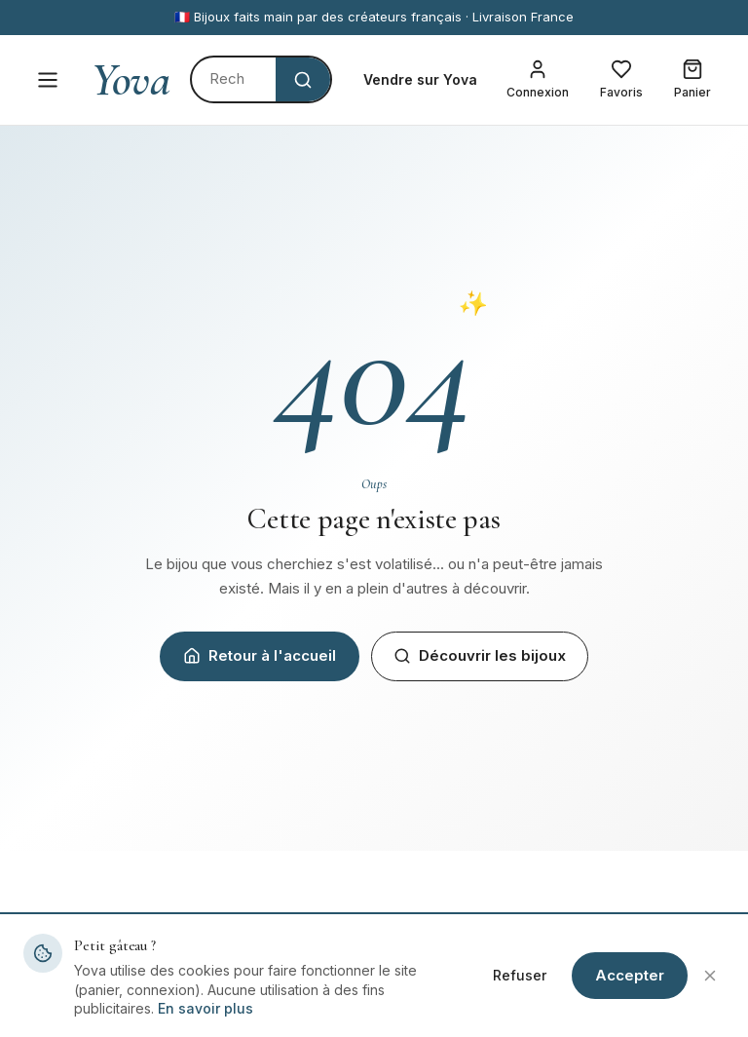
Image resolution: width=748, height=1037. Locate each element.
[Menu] (47, 79)
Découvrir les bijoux (479, 655)
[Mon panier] (692, 80)
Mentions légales (627, 1004)
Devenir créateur (444, 1004)
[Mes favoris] (621, 80)
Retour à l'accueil (259, 655)
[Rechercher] (234, 79)
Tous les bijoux (255, 1004)
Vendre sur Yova (420, 79)
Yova (131, 80)
